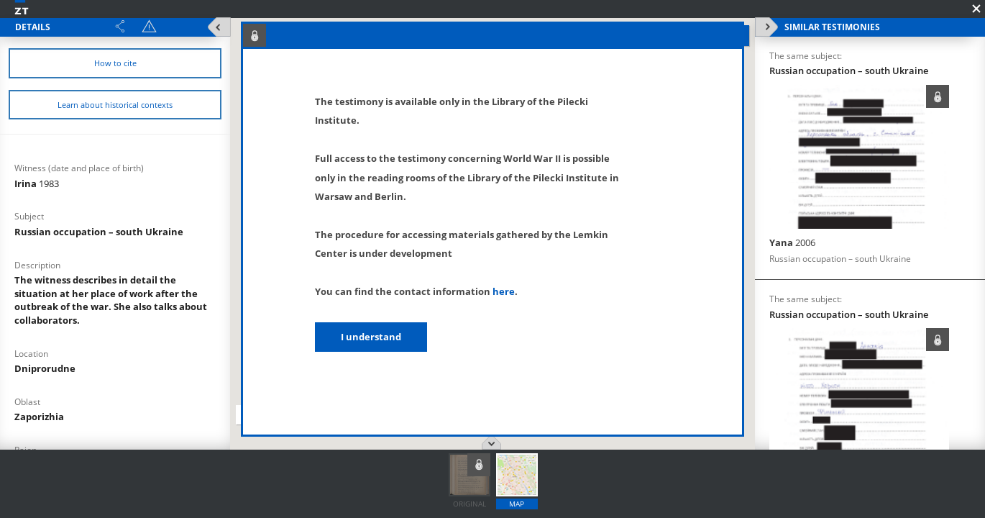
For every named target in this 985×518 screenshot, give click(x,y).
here (503, 291)
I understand (371, 336)
